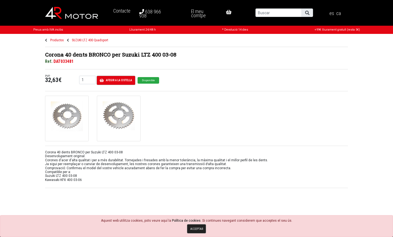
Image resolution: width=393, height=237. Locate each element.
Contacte (121, 11)
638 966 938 (150, 14)
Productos (57, 40)
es (331, 13)
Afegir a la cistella (116, 80)
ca (338, 13)
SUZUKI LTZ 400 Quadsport (90, 40)
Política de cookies (186, 221)
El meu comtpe (198, 13)
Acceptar (196, 228)
